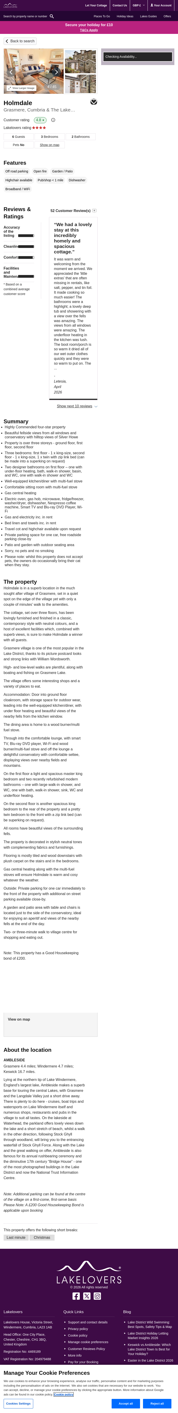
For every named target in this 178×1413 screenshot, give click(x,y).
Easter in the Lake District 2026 (150, 1360)
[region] (89, 1389)
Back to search (22, 41)
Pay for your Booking (83, 1362)
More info (75, 1355)
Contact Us (120, 5)
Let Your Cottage (96, 5)
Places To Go (102, 16)
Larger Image (21, 88)
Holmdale (18, 102)
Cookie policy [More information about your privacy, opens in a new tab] (63, 1394)
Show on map (50, 145)
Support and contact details (88, 1322)
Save (93, 102)
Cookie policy (78, 1335)
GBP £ (139, 5)
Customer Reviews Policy (86, 1349)
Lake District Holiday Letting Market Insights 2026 (148, 1336)
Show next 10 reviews (74, 406)
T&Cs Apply (89, 30)
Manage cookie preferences (88, 1342)
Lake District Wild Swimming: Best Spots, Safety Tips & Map (150, 1324)
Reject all (157, 1403)
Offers (167, 16)
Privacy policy (78, 1329)
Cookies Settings (18, 1403)
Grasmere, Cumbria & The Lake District (40, 109)
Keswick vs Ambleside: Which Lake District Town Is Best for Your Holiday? (149, 1349)
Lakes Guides (148, 16)
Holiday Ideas (125, 16)
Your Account (160, 5)
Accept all (126, 1403)
